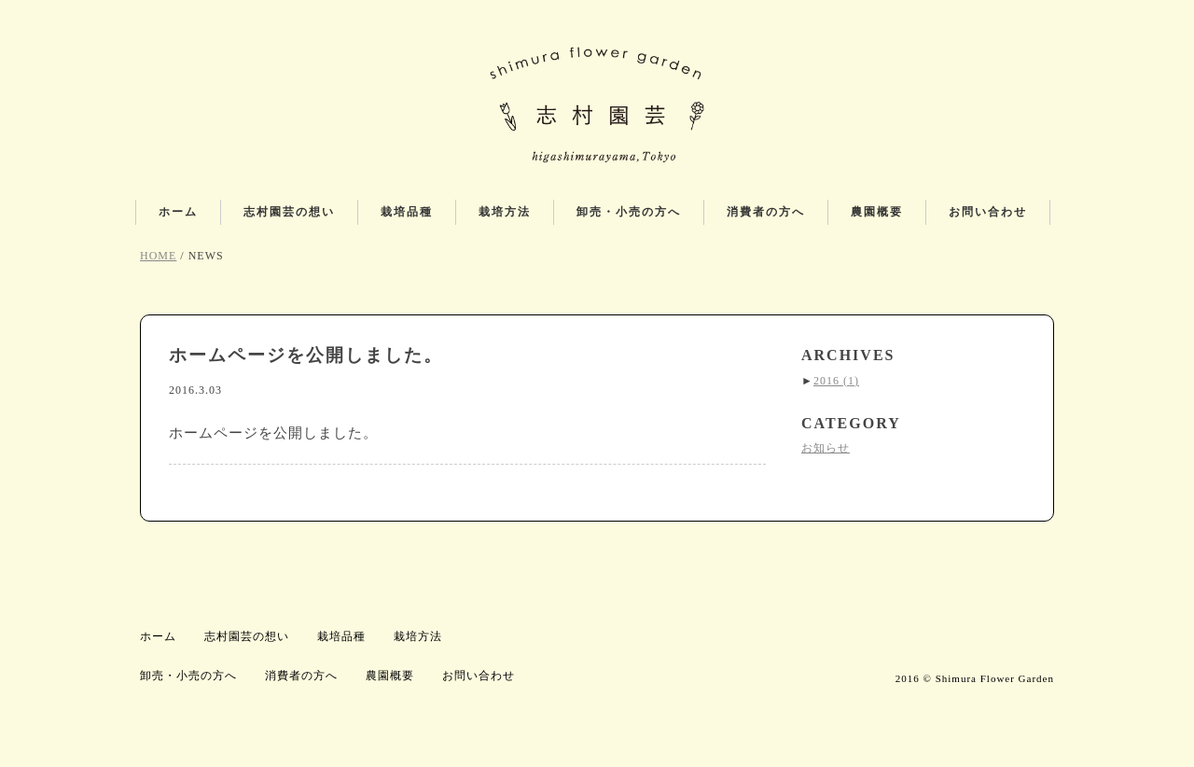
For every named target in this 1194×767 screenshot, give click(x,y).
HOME (158, 255)
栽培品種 (407, 211)
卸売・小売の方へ (628, 211)
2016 (836, 380)
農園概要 (877, 211)
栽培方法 (505, 211)
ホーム (178, 211)
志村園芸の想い (289, 211)
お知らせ (825, 447)
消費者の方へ (766, 211)
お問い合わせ (988, 211)
